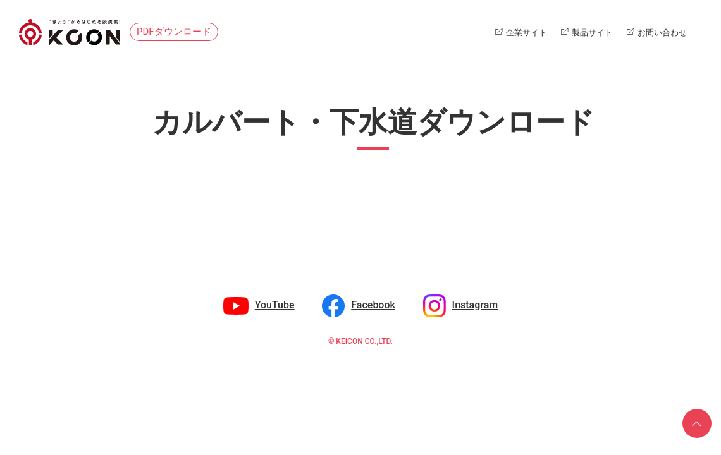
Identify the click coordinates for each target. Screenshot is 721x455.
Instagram (475, 305)
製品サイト (592, 32)
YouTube (275, 305)
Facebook (373, 305)
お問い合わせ (662, 32)
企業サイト (526, 32)
